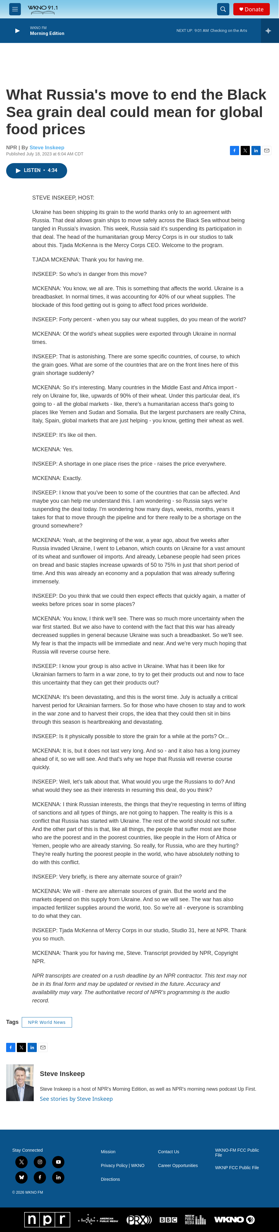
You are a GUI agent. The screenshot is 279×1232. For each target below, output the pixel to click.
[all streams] (270, 30)
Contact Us (168, 1152)
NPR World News (47, 1022)
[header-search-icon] (223, 9)
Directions (110, 1179)
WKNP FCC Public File (237, 1167)
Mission (108, 1152)
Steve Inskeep (47, 148)
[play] (17, 30)
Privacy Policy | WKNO (122, 1165)
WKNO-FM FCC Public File (237, 1153)
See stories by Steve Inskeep (76, 1098)
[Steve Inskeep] (20, 1082)
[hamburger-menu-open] (15, 9)
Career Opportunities (178, 1165)
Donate (254, 9)
